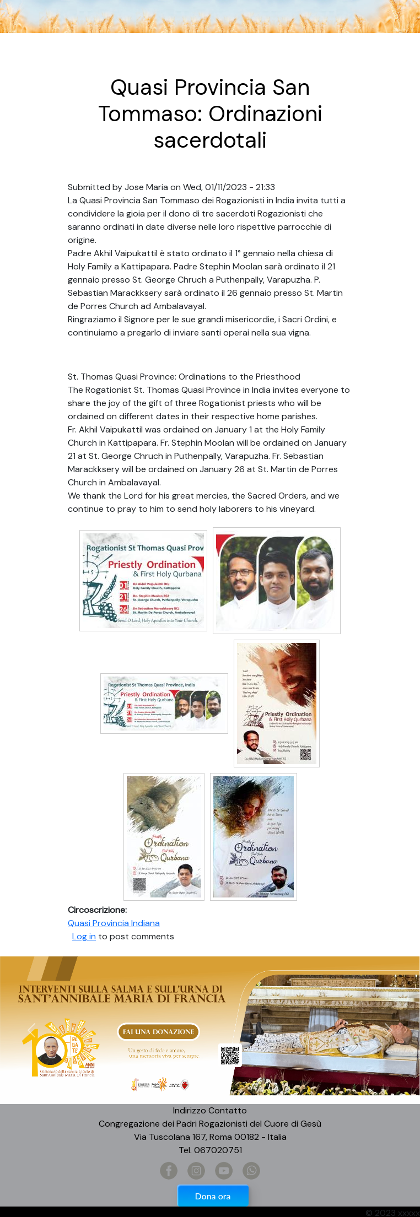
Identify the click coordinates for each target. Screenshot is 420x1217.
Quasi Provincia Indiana (114, 923)
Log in (84, 936)
